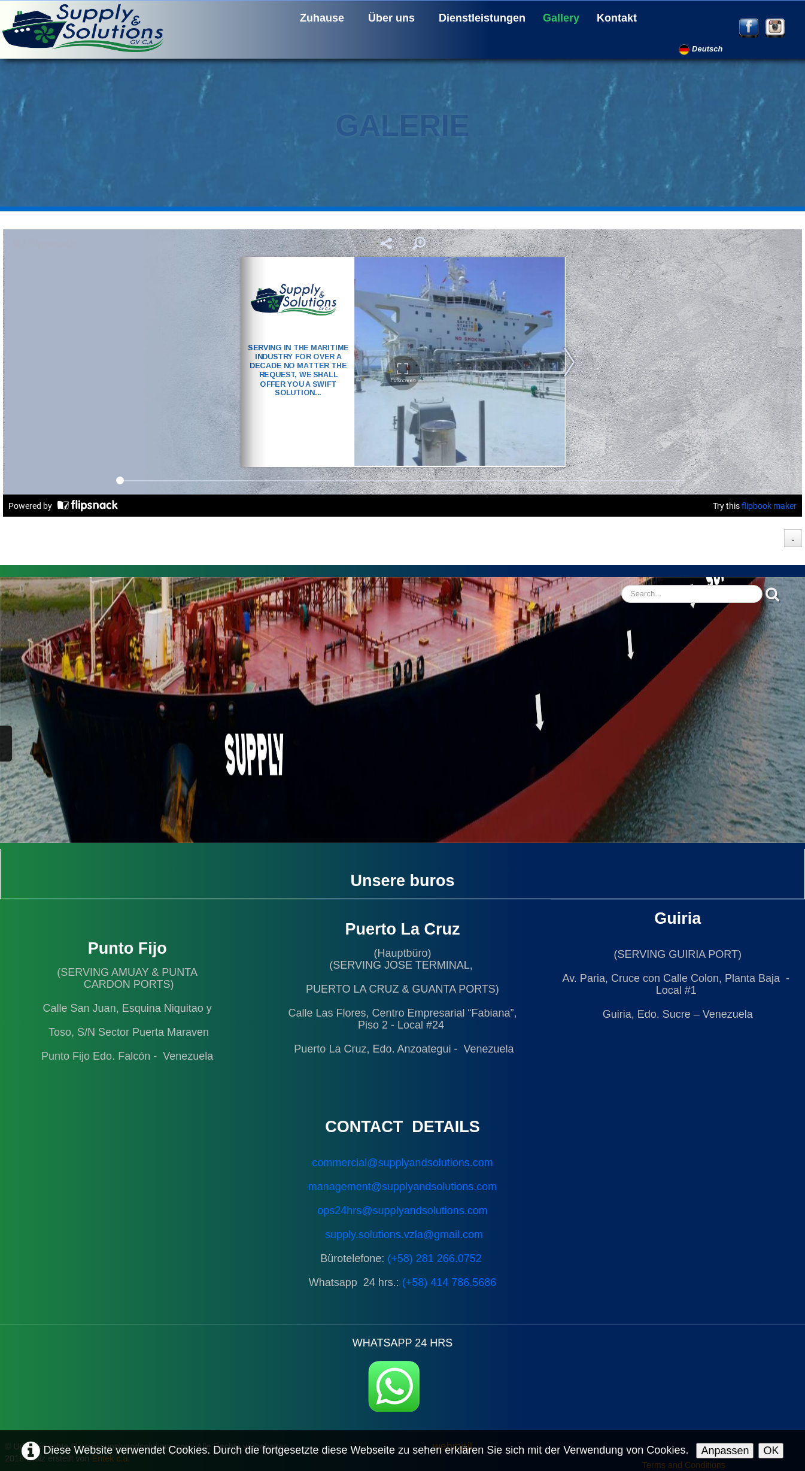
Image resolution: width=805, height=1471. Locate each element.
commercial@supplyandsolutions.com (402, 1163)
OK (771, 1451)
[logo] (86, 27)
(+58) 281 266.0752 (434, 1258)
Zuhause (322, 18)
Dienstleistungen (482, 18)
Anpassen (725, 1451)
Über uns (391, 18)
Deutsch (702, 48)
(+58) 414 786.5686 (449, 1282)
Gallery (561, 18)
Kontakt (617, 18)
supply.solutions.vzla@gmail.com (404, 1235)
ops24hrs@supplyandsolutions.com (402, 1211)
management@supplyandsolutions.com (402, 1187)
